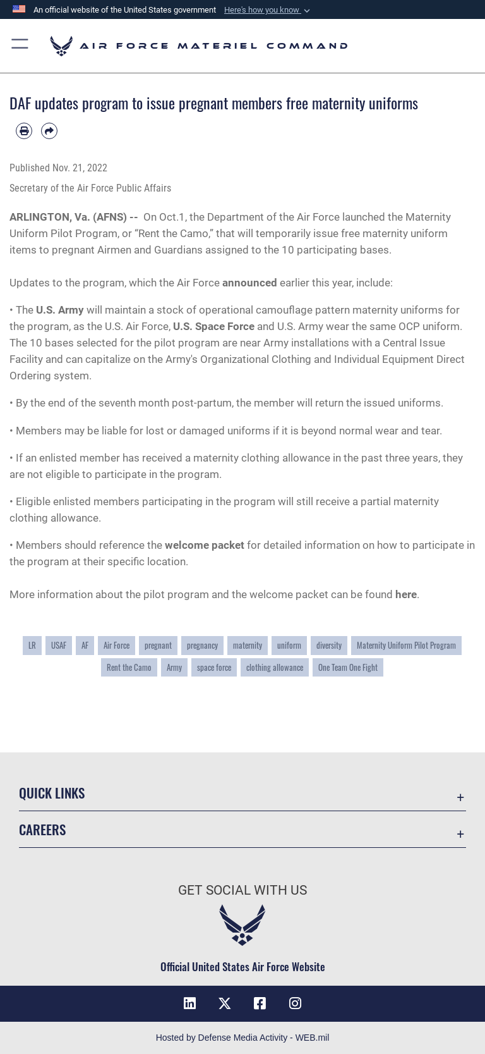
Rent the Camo (129, 667)
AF (84, 645)
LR (32, 645)
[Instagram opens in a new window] (295, 1003)
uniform (289, 645)
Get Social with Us (242, 890)
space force (214, 667)
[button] (268, 10)
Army (174, 667)
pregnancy (202, 645)
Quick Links (52, 792)
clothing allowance (274, 667)
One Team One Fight (348, 667)
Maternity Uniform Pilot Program (406, 645)
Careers (42, 829)
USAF (58, 645)
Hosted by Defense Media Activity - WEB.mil (243, 1038)
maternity (247, 645)
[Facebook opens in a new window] (260, 1003)
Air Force (116, 645)
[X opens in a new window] (224, 1003)
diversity (329, 645)
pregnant (158, 645)
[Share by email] (49, 131)
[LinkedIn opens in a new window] (189, 1003)
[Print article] (24, 131)
